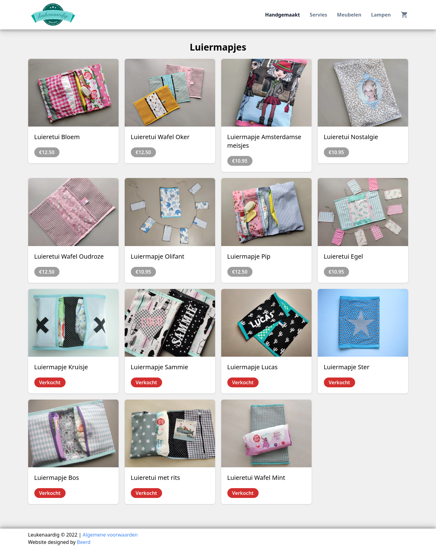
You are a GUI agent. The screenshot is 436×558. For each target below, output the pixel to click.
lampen (381, 14)
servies (318, 14)
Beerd (84, 542)
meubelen (349, 14)
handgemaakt (282, 14)
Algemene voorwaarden (110, 534)
